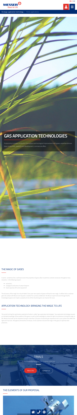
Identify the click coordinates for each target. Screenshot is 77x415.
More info (30, 370)
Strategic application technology (12, 12)
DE (74, 1)
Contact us (46, 370)
